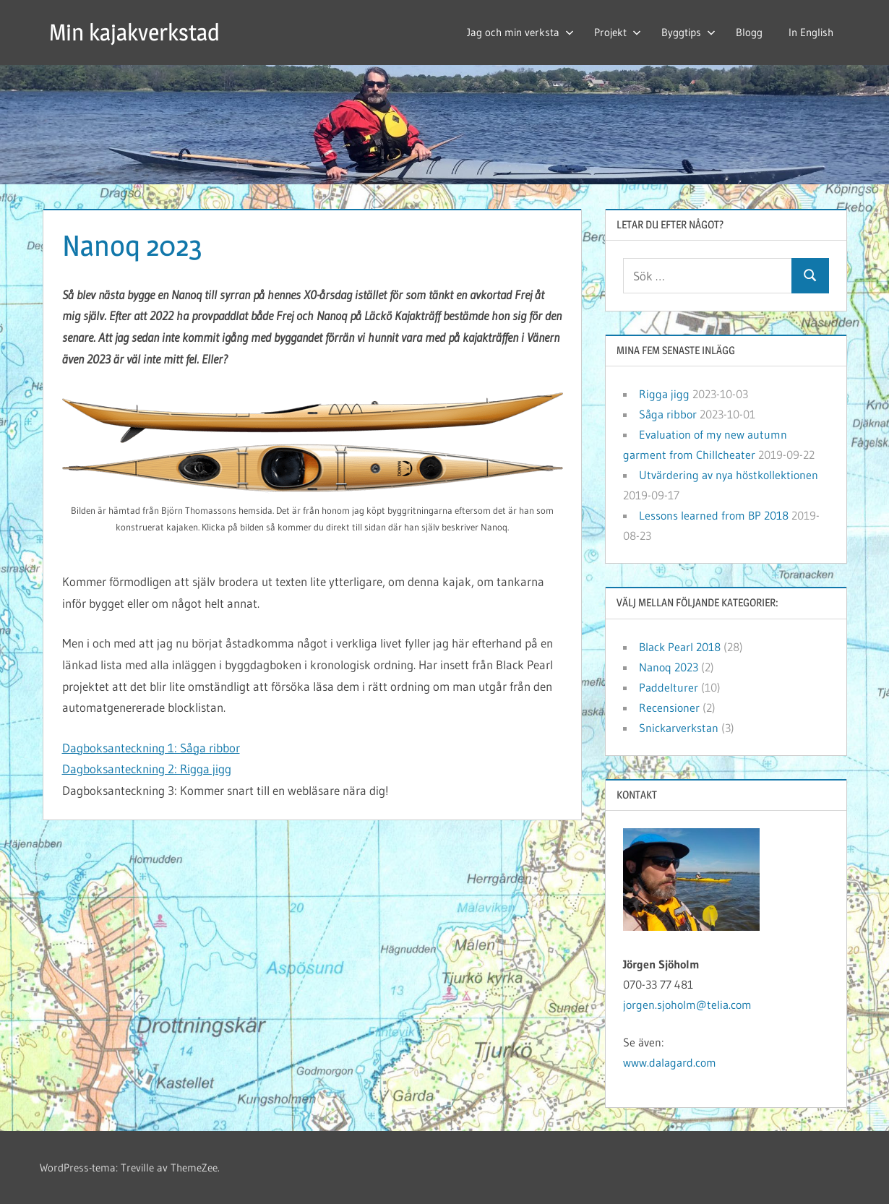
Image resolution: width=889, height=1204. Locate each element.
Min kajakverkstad (134, 32)
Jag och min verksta (520, 32)
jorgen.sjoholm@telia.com (687, 1004)
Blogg (749, 32)
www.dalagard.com (669, 1062)
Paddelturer (668, 687)
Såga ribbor (668, 414)
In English (811, 32)
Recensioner (669, 707)
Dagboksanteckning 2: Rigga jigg (146, 768)
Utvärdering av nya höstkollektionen (728, 475)
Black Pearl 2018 (680, 647)
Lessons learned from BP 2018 (714, 515)
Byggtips (688, 32)
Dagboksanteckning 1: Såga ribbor (151, 747)
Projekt (617, 32)
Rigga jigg (664, 394)
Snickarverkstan (678, 728)
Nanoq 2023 (668, 667)
